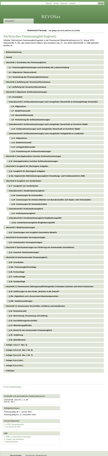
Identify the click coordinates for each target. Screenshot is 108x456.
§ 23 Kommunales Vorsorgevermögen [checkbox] (25, 242)
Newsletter (29, 452)
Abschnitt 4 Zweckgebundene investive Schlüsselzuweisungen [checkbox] (33, 156)
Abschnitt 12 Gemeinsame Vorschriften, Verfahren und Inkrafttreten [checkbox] (35, 306)
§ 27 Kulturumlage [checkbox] (17, 277)
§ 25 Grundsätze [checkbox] (16, 262)
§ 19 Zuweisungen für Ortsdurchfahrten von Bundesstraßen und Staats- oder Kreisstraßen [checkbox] (51, 200)
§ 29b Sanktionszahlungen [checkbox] (20, 301)
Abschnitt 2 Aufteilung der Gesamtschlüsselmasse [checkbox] (28, 82)
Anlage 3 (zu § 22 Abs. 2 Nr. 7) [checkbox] (19, 355)
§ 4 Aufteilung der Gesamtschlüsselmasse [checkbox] (27, 87)
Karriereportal (42, 452)
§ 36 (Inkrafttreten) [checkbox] (17, 340)
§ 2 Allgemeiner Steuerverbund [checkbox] (22, 72)
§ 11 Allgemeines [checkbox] (19, 138)
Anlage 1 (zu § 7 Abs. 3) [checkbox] (16, 345)
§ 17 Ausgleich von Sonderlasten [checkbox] (23, 186)
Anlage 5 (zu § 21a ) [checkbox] (14, 365)
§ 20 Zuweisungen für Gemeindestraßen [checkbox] (29, 204)
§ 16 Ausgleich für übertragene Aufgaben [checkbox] (27, 171)
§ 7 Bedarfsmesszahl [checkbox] (21, 111)
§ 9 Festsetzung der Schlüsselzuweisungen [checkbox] (31, 120)
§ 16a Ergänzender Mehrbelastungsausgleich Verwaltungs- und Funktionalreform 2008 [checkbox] (47, 176)
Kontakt (56, 3)
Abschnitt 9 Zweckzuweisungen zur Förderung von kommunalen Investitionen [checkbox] (40, 247)
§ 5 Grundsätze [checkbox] (16, 97)
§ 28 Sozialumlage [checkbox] (17, 281)
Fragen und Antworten (14, 427)
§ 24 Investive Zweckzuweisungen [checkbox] (24, 252)
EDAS (53, 452)
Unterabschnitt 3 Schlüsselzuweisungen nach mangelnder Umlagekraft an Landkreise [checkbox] (46, 133)
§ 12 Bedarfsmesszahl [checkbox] (21, 142)
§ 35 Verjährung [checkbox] (16, 335)
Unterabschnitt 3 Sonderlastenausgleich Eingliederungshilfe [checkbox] (35, 218)
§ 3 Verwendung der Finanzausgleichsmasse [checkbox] (28, 77)
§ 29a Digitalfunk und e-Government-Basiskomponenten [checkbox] (33, 296)
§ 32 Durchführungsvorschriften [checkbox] (23, 321)
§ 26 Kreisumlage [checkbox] (16, 272)
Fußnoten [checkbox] (10, 371)
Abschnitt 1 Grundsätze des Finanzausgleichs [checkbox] (26, 62)
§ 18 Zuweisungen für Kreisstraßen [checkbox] (27, 195)
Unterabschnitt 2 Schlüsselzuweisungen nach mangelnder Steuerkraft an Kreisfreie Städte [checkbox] (48, 124)
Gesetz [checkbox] (9, 57)
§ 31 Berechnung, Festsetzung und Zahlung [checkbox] (28, 316)
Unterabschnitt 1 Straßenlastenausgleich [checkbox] (27, 191)
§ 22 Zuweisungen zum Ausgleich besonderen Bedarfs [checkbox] (33, 232)
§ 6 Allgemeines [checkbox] (19, 106)
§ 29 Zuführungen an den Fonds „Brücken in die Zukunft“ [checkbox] (34, 291)
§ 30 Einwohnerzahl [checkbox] (17, 311)
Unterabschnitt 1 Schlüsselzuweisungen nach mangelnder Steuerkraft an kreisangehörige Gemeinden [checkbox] (53, 102)
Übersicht (49, 3)
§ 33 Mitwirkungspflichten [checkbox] (20, 325)
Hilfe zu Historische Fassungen (17, 424)
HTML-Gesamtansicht (67, 412)
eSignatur (72, 3)
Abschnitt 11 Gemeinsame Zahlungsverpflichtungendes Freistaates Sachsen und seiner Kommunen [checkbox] (49, 286)
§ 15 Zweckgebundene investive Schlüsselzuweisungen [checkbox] (33, 161)
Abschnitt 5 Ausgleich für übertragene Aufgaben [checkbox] (27, 166)
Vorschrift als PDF (65, 414)
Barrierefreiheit (11, 429)
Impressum (64, 3)
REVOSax (51, 16)
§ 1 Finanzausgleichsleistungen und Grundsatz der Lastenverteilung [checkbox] (39, 67)
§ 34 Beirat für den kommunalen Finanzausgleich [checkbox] (30, 330)
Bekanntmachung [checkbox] (13, 52)
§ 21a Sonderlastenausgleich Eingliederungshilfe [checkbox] (33, 222)
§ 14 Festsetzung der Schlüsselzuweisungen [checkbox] (31, 151)
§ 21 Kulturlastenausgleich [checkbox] (23, 213)
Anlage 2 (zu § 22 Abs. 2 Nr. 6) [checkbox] (19, 350)
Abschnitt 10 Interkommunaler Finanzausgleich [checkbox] (26, 257)
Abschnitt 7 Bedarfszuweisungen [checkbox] (20, 227)
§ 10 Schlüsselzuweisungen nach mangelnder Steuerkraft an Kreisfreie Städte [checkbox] (46, 129)
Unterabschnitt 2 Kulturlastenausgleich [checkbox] (26, 209)
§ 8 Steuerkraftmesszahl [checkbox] (22, 115)
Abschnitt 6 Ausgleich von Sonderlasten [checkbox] (23, 181)
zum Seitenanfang (12, 387)
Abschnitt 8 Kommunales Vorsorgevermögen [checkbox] (25, 237)
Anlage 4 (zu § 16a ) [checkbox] (14, 360)
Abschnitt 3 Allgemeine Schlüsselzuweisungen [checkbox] (26, 92)
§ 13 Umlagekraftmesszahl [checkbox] (23, 147)
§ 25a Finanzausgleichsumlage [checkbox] (22, 267)
